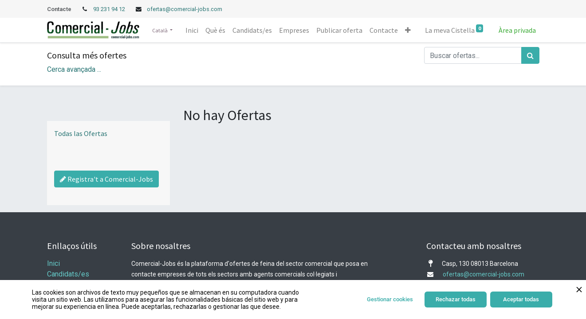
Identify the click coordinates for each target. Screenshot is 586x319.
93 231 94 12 (109, 9)
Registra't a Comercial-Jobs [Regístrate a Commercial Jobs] (106, 179)
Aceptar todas (521, 299)
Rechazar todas (456, 299)
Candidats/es (68, 274)
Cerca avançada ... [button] (74, 69)
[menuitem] (192, 30)
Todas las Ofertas (80, 133)
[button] (407, 30)
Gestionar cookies (390, 299)
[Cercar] (530, 55)
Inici (53, 263)
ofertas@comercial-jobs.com (184, 9)
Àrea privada (517, 30)
